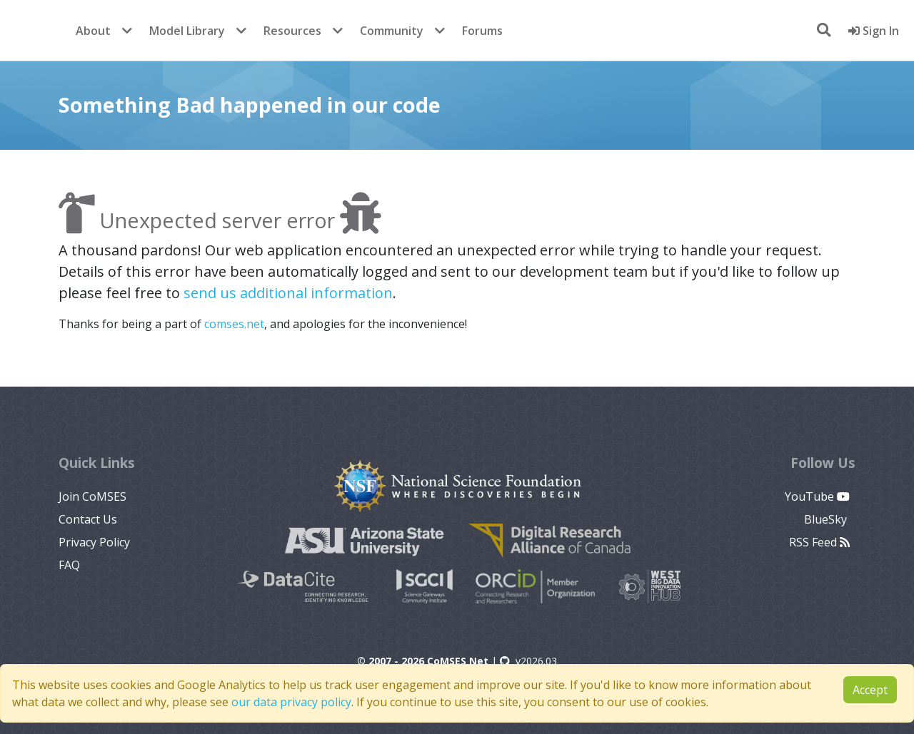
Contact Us (88, 519)
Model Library (187, 31)
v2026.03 (528, 661)
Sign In (873, 31)
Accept (870, 690)
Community (391, 31)
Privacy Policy (94, 542)
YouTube (817, 496)
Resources (292, 31)
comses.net (234, 324)
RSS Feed (819, 542)
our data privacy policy (291, 702)
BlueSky (827, 519)
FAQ (69, 565)
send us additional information (288, 292)
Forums (482, 31)
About (93, 31)
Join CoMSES (92, 496)
